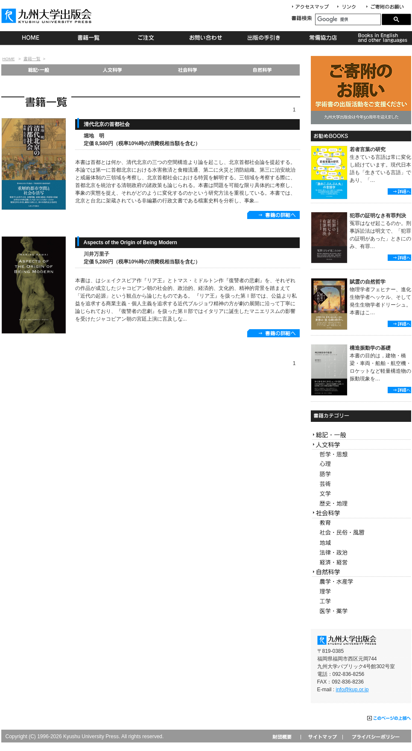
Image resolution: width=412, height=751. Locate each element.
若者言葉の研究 (368, 149)
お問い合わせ (206, 38)
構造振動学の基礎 (370, 348)
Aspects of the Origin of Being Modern (130, 242)
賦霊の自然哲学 (368, 282)
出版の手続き (264, 38)
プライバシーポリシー (375, 737)
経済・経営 (361, 562)
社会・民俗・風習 (361, 533)
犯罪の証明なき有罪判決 (378, 216)
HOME (30, 38)
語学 (361, 474)
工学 (361, 601)
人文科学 (113, 70)
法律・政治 (361, 553)
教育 (361, 523)
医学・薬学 (361, 611)
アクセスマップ (313, 7)
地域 (361, 543)
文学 (361, 494)
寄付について (384, 7)
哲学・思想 (361, 454)
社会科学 (187, 70)
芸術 (361, 484)
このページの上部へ (389, 718)
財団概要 (285, 737)
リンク (350, 7)
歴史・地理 (361, 503)
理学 (361, 591)
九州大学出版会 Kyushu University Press (47, 16)
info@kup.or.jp (352, 690)
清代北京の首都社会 (107, 124)
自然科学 (262, 70)
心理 (361, 464)
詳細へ (399, 191)
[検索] (348, 19)
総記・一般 (38, 70)
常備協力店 (323, 38)
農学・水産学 (361, 582)
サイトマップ (321, 737)
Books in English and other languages (381, 38)
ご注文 (147, 38)
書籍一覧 (89, 38)
